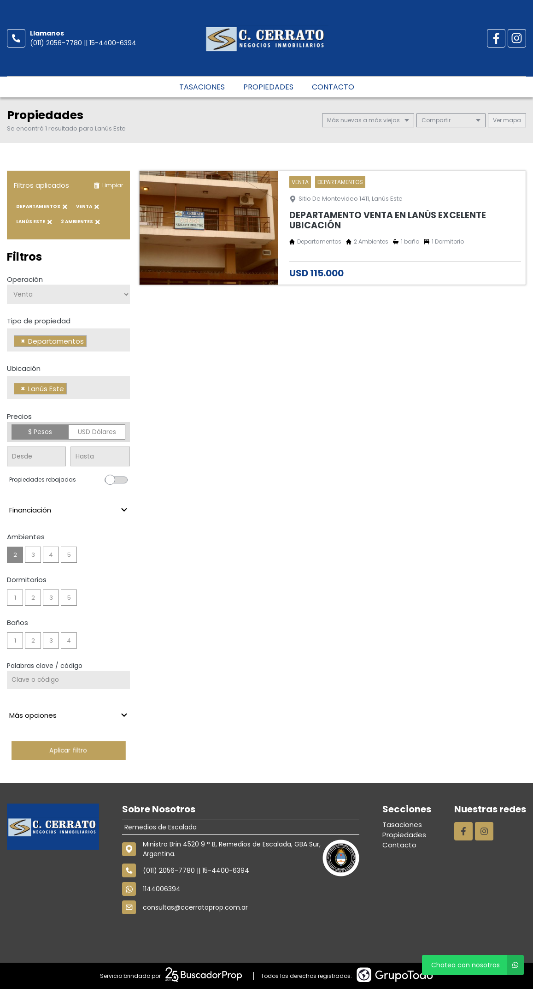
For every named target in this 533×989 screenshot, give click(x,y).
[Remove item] (23, 341)
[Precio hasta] (99, 456)
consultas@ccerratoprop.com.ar (195, 952)
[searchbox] (91, 342)
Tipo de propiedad (38, 321)
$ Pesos (40, 431)
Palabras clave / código (44, 665)
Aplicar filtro (68, 750)
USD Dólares (97, 431)
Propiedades (268, 87)
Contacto (333, 87)
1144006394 (162, 934)
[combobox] (68, 340)
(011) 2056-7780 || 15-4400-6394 (83, 43)
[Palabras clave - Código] (68, 680)
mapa (507, 120)
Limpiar (108, 185)
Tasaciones (202, 87)
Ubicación (24, 368)
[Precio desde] (36, 456)
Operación (25, 279)
